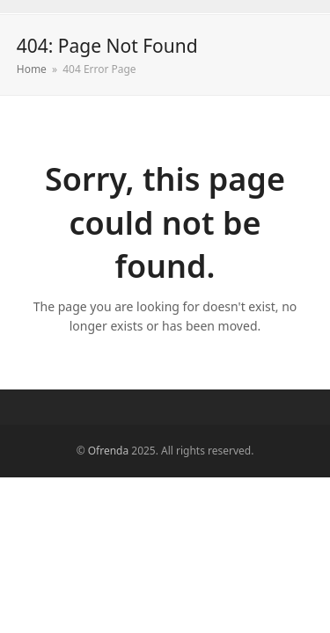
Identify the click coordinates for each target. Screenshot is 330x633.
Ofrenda (108, 450)
